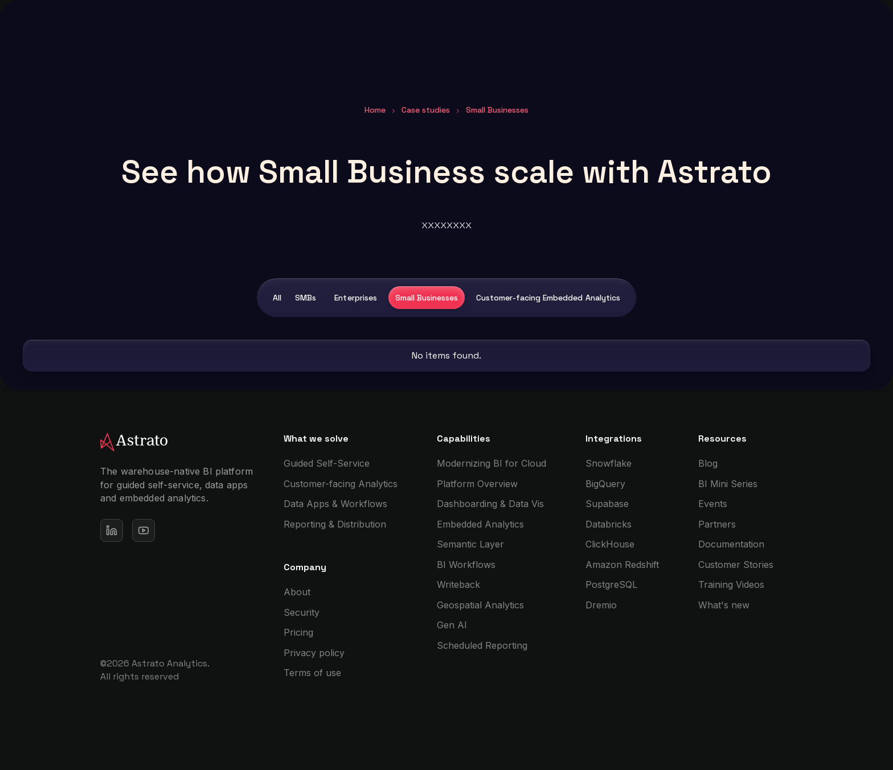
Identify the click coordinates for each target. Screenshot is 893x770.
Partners (717, 524)
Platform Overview (477, 483)
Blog (708, 463)
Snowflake (608, 463)
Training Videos (731, 584)
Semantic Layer (470, 544)
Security (301, 612)
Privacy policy (314, 652)
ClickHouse (609, 544)
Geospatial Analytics (480, 605)
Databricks (608, 524)
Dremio (601, 605)
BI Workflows (466, 564)
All (277, 298)
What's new (723, 605)
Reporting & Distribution (335, 524)
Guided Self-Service (327, 463)
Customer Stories (735, 564)
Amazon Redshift (622, 564)
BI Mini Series (727, 483)
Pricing (298, 632)
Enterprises (355, 298)
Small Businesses (426, 298)
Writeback (458, 584)
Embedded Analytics (480, 524)
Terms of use (312, 672)
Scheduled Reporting (482, 645)
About (297, 592)
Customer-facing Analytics (341, 483)
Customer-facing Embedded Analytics (548, 298)
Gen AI (452, 625)
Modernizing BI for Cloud (491, 463)
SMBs (305, 298)
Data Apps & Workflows (335, 503)
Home (375, 110)
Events (712, 503)
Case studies (426, 110)
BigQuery (605, 483)
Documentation (731, 544)
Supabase (607, 503)
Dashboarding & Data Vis (490, 503)
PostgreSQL (611, 584)
